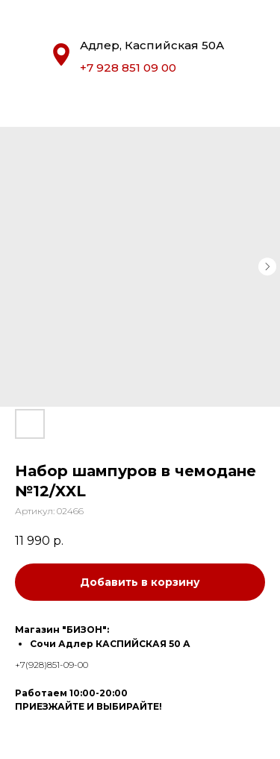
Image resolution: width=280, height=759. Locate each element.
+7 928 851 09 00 (128, 67)
